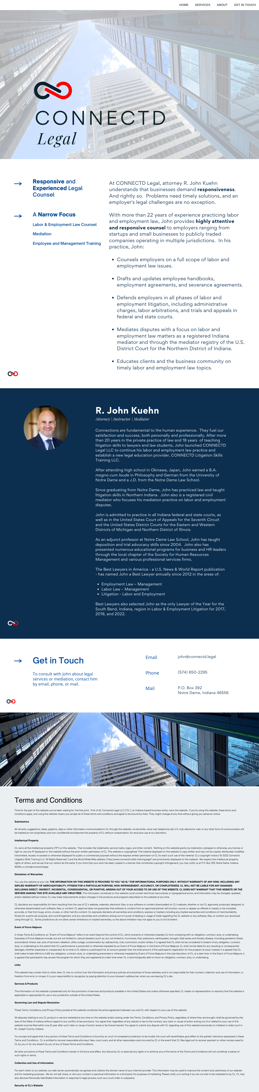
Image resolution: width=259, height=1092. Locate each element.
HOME (183, 5)
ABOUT (222, 5)
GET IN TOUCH (245, 5)
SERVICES (202, 5)
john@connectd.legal (36, 866)
